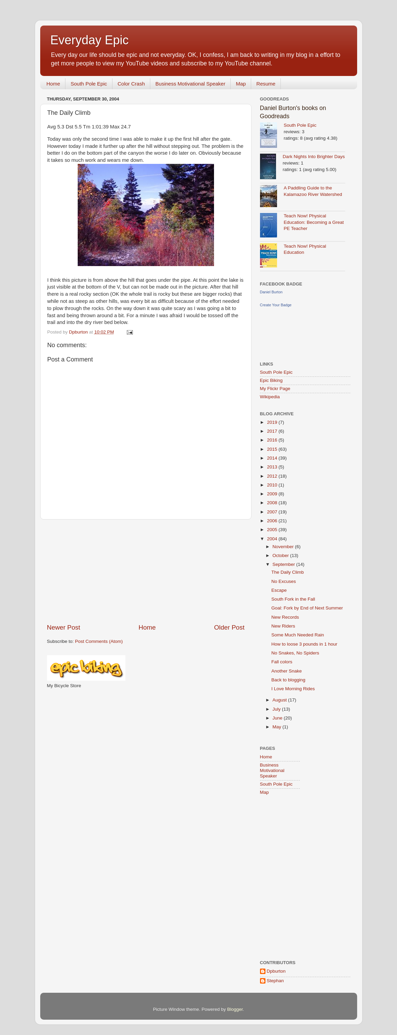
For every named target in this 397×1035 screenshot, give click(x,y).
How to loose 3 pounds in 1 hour (304, 644)
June (278, 718)
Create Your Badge (276, 305)
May (278, 726)
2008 (272, 502)
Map (241, 84)
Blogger (235, 1009)
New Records (285, 617)
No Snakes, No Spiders (295, 652)
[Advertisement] (146, 571)
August (280, 699)
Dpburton (276, 971)
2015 (272, 449)
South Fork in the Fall (293, 599)
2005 (272, 529)
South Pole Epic (89, 84)
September (284, 564)
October (281, 555)
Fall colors (281, 661)
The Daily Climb (287, 572)
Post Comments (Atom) (99, 641)
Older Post (229, 627)
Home (53, 84)
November (284, 546)
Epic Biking (271, 380)
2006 (272, 520)
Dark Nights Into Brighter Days (314, 156)
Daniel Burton (271, 292)
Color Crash (131, 84)
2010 (272, 485)
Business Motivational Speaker (190, 84)
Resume (265, 84)
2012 (272, 476)
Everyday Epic (89, 40)
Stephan (275, 980)
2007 (272, 511)
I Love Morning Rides (293, 688)
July (277, 709)
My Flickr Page (275, 388)
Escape (279, 590)
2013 (272, 466)
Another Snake (286, 671)
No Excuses (283, 581)
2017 (272, 431)
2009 (272, 493)
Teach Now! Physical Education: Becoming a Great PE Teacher (314, 222)
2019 (272, 422)
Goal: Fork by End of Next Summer (307, 608)
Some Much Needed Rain (297, 634)
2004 (272, 538)
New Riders (283, 626)
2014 (272, 458)
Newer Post (63, 627)
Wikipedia (270, 396)
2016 (272, 440)
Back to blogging (288, 679)
